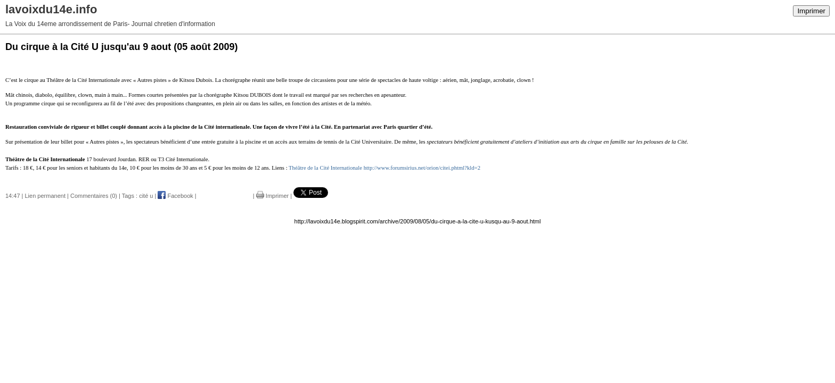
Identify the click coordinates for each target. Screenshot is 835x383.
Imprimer (811, 11)
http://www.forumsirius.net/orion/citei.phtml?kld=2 (422, 168)
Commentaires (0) (93, 196)
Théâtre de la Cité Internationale (325, 168)
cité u (146, 196)
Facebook (175, 196)
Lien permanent (45, 196)
